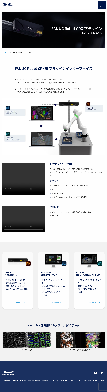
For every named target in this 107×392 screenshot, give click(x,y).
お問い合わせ (76, 381)
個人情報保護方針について (94, 381)
